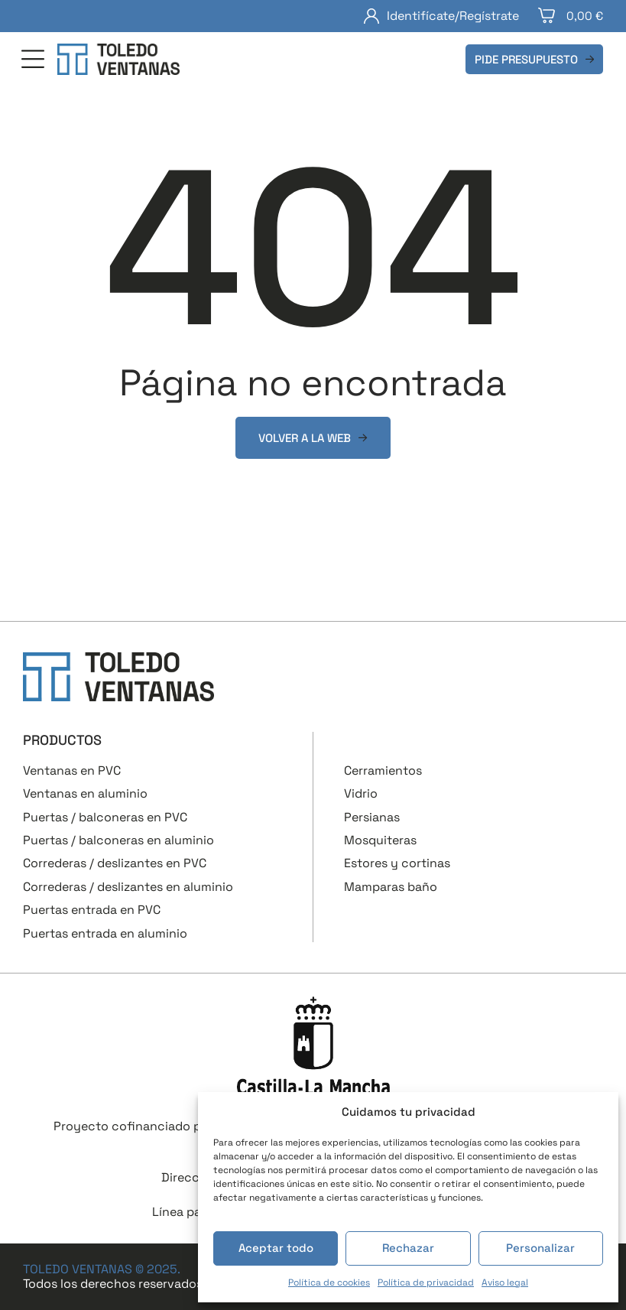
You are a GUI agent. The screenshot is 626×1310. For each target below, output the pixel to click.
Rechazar (408, 1247)
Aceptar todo (275, 1247)
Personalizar (540, 1247)
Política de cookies (329, 1282)
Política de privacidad (426, 1282)
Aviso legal (505, 1282)
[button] (32, 60)
